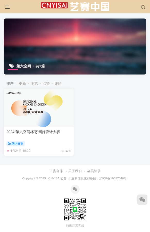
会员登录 (94, 171)
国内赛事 (15, 143)
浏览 (34, 83)
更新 (22, 83)
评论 (58, 83)
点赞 (46, 83)
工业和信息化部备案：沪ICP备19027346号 (97, 178)
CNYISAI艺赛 (57, 178)
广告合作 (56, 171)
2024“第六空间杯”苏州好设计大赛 (33, 132)
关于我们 (75, 171)
